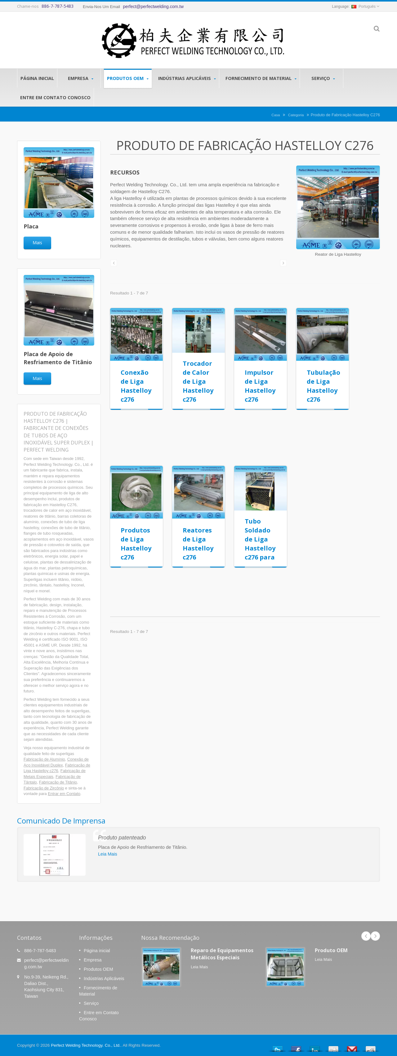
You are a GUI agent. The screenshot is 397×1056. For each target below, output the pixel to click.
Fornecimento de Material (261, 78)
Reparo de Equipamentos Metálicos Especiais (222, 954)
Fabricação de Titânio (58, 782)
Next (375, 936)
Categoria (296, 115)
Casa (275, 115)
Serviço (323, 78)
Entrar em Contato (64, 793)
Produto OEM (331, 950)
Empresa (80, 78)
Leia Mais (199, 967)
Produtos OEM (128, 78)
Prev (366, 936)
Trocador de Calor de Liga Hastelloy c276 (198, 381)
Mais (37, 242)
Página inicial (37, 78)
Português (363, 6)
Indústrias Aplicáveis (187, 78)
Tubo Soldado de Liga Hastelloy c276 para (260, 539)
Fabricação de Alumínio (44, 759)
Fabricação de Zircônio (44, 788)
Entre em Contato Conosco (55, 97)
